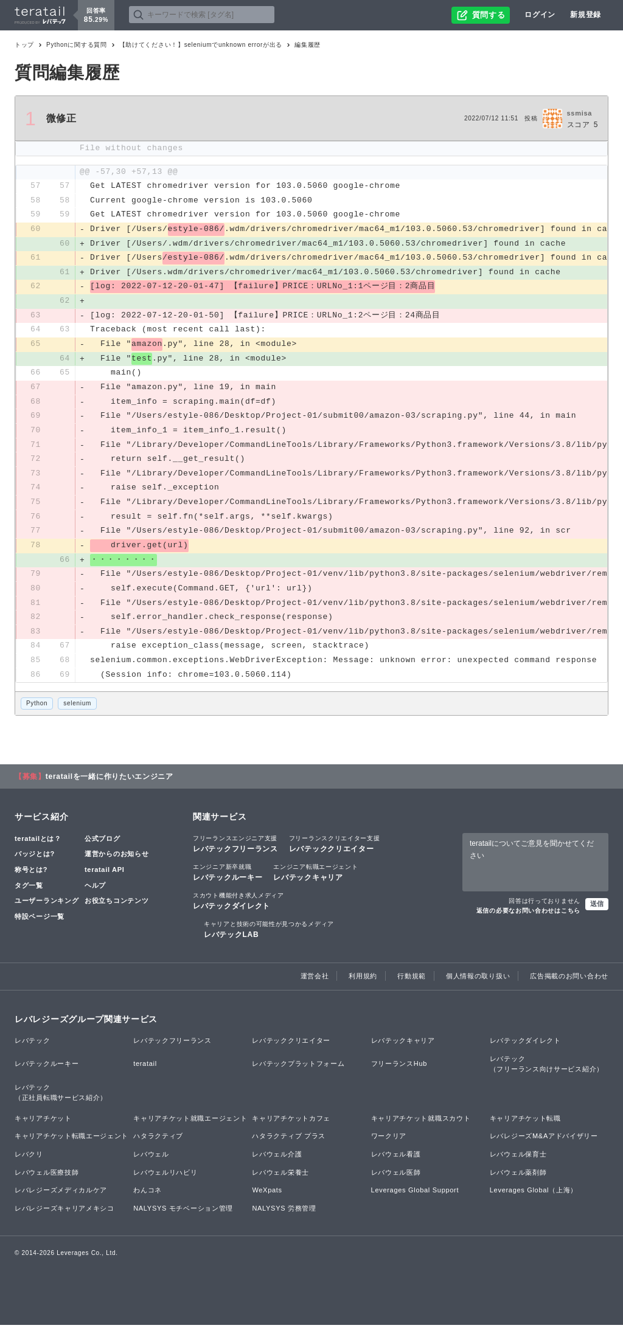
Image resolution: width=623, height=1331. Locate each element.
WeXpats (267, 1196)
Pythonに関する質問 (76, 44)
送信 (597, 909)
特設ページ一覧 (39, 921)
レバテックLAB (269, 935)
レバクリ (29, 1159)
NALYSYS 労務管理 (284, 1213)
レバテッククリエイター (334, 849)
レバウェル (151, 1159)
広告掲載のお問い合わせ (569, 981)
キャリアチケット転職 (525, 1123)
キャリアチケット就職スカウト (421, 1123)
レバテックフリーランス (235, 849)
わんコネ (147, 1196)
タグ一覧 (29, 890)
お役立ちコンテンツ (116, 906)
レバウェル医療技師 (46, 1177)
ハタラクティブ (158, 1142)
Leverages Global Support (415, 1196)
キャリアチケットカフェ (291, 1123)
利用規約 (363, 981)
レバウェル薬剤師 (518, 1177)
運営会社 (315, 981)
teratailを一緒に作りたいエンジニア (109, 782)
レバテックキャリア (315, 877)
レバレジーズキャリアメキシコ (64, 1213)
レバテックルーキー (227, 877)
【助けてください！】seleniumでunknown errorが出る (200, 44)
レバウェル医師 (396, 1177)
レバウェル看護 (396, 1159)
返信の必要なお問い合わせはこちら (528, 916)
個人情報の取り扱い (478, 981)
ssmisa (580, 113)
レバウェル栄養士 (280, 1177)
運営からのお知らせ (116, 859)
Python (36, 709)
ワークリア (389, 1142)
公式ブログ (102, 844)
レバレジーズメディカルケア (61, 1196)
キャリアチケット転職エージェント (71, 1142)
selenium (77, 709)
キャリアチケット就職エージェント (190, 1123)
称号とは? (31, 875)
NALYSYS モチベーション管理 (183, 1213)
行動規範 (411, 981)
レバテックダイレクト (238, 906)
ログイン (539, 14)
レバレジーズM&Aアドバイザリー (544, 1142)
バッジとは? (35, 859)
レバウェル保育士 (518, 1159)
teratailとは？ (38, 844)
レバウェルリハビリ (165, 1177)
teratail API (104, 875)
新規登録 (585, 14)
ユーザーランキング (46, 906)
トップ (24, 44)
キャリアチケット (43, 1123)
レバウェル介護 (277, 1159)
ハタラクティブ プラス (288, 1142)
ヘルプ (95, 890)
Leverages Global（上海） (533, 1196)
